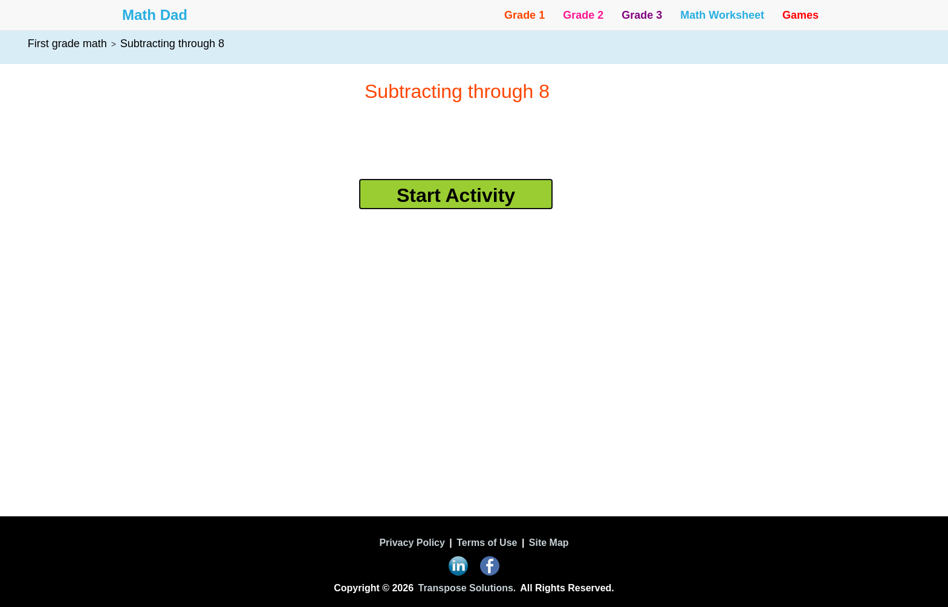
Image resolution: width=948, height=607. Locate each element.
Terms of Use (486, 542)
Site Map (549, 542)
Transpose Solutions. (467, 588)
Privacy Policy (412, 542)
